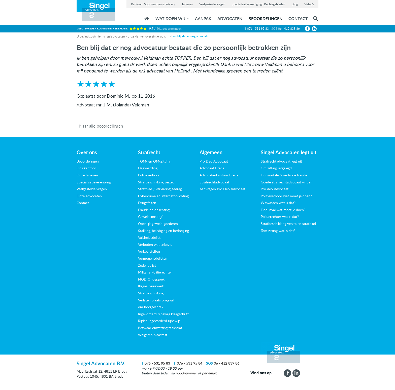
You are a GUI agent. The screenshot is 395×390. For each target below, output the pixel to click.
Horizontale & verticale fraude (284, 175)
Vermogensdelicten (152, 258)
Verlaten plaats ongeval (156, 300)
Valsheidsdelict (149, 237)
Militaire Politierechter (155, 272)
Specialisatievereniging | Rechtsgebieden (258, 4)
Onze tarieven (87, 175)
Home (146, 18)
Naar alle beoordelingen (101, 126)
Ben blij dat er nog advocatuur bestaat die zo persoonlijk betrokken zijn (192, 36)
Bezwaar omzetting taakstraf (160, 327)
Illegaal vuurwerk (151, 286)
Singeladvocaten (114, 36)
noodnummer (186, 373)
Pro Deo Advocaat (214, 161)
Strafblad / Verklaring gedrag (160, 188)
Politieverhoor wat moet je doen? (286, 195)
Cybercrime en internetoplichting (163, 195)
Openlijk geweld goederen (158, 223)
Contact (298, 18)
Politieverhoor (148, 175)
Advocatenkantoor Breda (219, 175)
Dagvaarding (147, 168)
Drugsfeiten (147, 202)
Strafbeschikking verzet (156, 182)
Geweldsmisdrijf (150, 216)
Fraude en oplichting (154, 209)
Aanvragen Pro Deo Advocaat (222, 188)
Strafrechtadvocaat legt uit (281, 161)
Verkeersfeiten (149, 251)
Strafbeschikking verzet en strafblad (288, 223)
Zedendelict (147, 265)
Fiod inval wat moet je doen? (283, 209)
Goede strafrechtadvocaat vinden (286, 182)
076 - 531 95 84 (188, 363)
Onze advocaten (89, 195)
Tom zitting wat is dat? (278, 230)
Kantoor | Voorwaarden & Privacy (153, 4)
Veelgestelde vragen (212, 4)
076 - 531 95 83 (258, 28)
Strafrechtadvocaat (214, 182)
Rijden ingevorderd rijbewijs (159, 320)
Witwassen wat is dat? (278, 202)
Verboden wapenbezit (155, 244)
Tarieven (187, 4)
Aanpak (203, 18)
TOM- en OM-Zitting (154, 161)
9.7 (165, 28)
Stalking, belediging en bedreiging (163, 230)
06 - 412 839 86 (289, 28)
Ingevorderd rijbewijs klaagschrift (163, 313)
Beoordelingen (265, 18)
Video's (309, 4)
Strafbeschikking (150, 293)
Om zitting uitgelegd (276, 168)
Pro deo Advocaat (274, 188)
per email (209, 373)
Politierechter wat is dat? (280, 216)
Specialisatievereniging (94, 182)
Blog (295, 4)
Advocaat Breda (212, 168)
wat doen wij (172, 18)
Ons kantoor (86, 168)
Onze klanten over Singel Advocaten (148, 36)
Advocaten (229, 18)
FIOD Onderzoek (151, 279)
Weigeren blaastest (152, 334)
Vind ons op (261, 372)
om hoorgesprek (150, 306)
